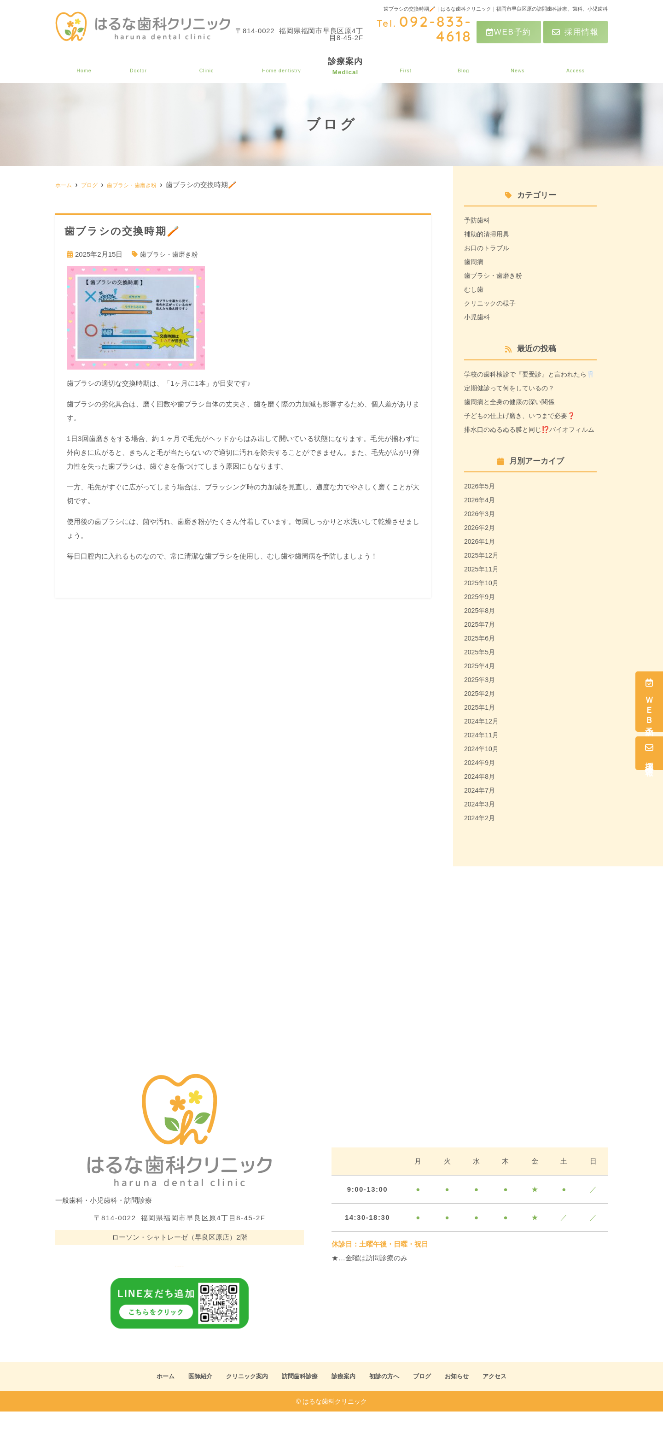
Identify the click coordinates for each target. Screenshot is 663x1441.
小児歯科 (478, 317)
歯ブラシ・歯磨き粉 (171, 254)
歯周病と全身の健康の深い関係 (512, 415)
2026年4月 (480, 527)
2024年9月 (480, 790)
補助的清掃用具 (488, 234)
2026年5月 (480, 514)
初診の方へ (410, 66)
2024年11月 (482, 762)
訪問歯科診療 (283, 66)
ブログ (467, 66)
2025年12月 (482, 583)
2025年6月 (480, 666)
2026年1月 (480, 569)
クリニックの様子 (491, 303)
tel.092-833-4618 (179, 1287)
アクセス (576, 66)
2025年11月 (482, 596)
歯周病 (474, 261)
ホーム (82, 66)
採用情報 (575, 32)
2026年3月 (480, 541)
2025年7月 (480, 652)
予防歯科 (478, 220)
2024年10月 (482, 776)
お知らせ (519, 66)
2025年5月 (480, 679)
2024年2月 (480, 845)
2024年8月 (480, 804)
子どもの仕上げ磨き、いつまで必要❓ (523, 429)
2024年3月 (480, 831)
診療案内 (349, 66)
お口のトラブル (488, 248)
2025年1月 (480, 735)
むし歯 (474, 289)
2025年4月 (480, 693)
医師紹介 (134, 66)
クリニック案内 (204, 66)
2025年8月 (480, 638)
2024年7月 (480, 818)
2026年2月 (480, 555)
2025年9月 (480, 624)
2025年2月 (480, 721)
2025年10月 (482, 610)
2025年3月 (480, 707)
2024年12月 (482, 749)
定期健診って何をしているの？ (512, 402)
